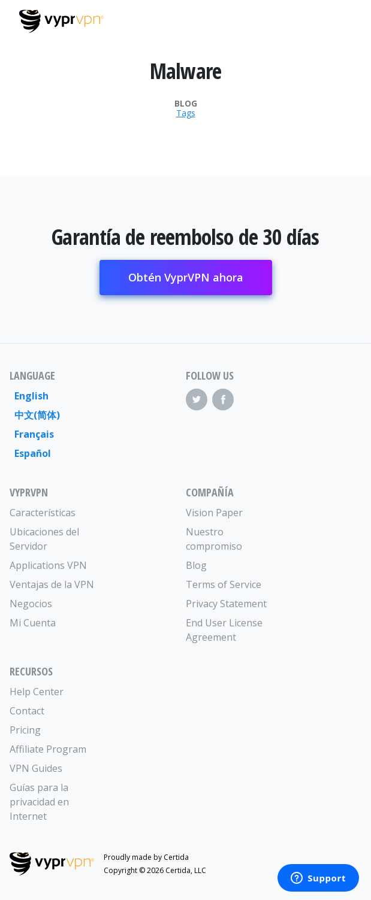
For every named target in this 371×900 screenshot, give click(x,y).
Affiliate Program (48, 749)
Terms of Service (223, 584)
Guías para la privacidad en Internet (39, 802)
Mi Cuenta (33, 622)
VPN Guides (36, 768)
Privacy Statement (226, 603)
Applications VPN (48, 565)
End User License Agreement (224, 630)
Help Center (37, 691)
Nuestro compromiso (214, 539)
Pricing (25, 730)
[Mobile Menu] (342, 20)
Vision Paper (214, 512)
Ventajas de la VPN (52, 584)
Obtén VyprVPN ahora (185, 277)
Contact (27, 710)
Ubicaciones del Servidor (44, 539)
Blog (185, 103)
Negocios (31, 603)
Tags (185, 113)
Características (43, 512)
